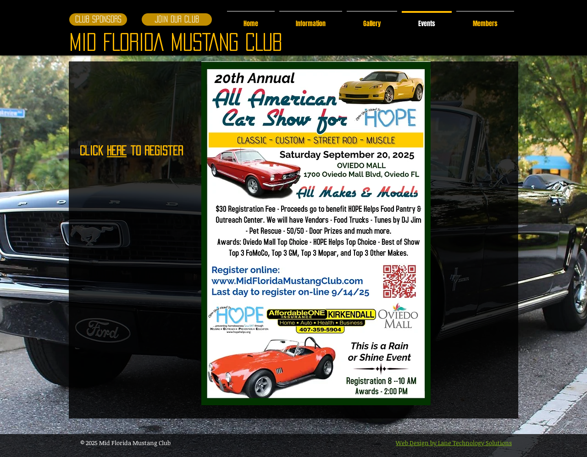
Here (117, 150)
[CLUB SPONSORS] (98, 19)
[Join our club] (177, 19)
